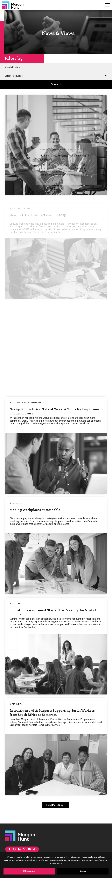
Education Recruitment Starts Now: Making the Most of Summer (53, 615)
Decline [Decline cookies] (82, 871)
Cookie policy (56, 864)
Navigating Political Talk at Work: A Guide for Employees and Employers (54, 415)
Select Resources (15, 74)
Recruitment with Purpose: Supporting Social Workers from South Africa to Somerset (52, 716)
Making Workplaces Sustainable (35, 513)
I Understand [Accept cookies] (29, 871)
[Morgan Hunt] (12, 5)
